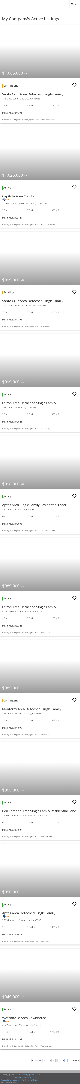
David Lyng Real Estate (30, 1074)
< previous (37, 1060)
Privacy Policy (32, 1077)
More (74, 4)
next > (76, 1060)
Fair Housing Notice (30, 1080)
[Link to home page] (4, 4)
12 (69, 1060)
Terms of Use (18, 1077)
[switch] (74, 84)
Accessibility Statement (10, 1080)
